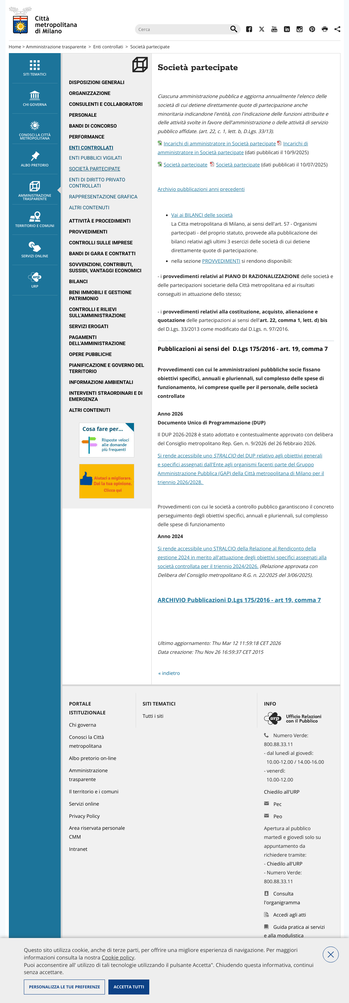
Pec (277, 804)
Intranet (78, 849)
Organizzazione (89, 93)
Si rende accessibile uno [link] (186, 456)
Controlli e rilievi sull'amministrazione (97, 313)
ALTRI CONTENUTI (89, 208)
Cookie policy (118, 957)
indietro (171, 673)
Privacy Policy (84, 816)
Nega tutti (331, 954)
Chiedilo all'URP (282, 792)
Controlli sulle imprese (101, 243)
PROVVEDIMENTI (221, 261)
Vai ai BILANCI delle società (202, 215)
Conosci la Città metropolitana (35, 130)
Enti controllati (108, 47)
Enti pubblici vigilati (95, 158)
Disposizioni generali (97, 82)
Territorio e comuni (35, 219)
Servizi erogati (88, 326)
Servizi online (35, 250)
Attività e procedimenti (100, 221)
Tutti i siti (153, 716)
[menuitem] (35, 68)
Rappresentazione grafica (103, 197)
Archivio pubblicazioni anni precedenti (201, 189)
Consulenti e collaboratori (106, 104)
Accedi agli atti (289, 915)
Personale (83, 115)
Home (15, 47)
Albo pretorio (35, 159)
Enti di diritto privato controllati (97, 183)
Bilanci (78, 282)
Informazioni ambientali (101, 382)
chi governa (35, 98)
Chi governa (82, 725)
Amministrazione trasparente (56, 47)
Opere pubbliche (90, 354)
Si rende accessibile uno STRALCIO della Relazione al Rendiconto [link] (231, 549)
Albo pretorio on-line (93, 758)
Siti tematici (35, 68)
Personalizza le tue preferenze (64, 987)
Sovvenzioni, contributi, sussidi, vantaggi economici (105, 268)
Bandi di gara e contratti (102, 254)
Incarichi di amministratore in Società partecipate (220, 144)
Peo (277, 816)
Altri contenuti (89, 410)
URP (35, 280)
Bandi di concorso (93, 126)
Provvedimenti (88, 232)
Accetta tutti (128, 987)
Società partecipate (150, 47)
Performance (87, 137)
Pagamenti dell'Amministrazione (97, 340)
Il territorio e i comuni (94, 792)
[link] (224, 456)
